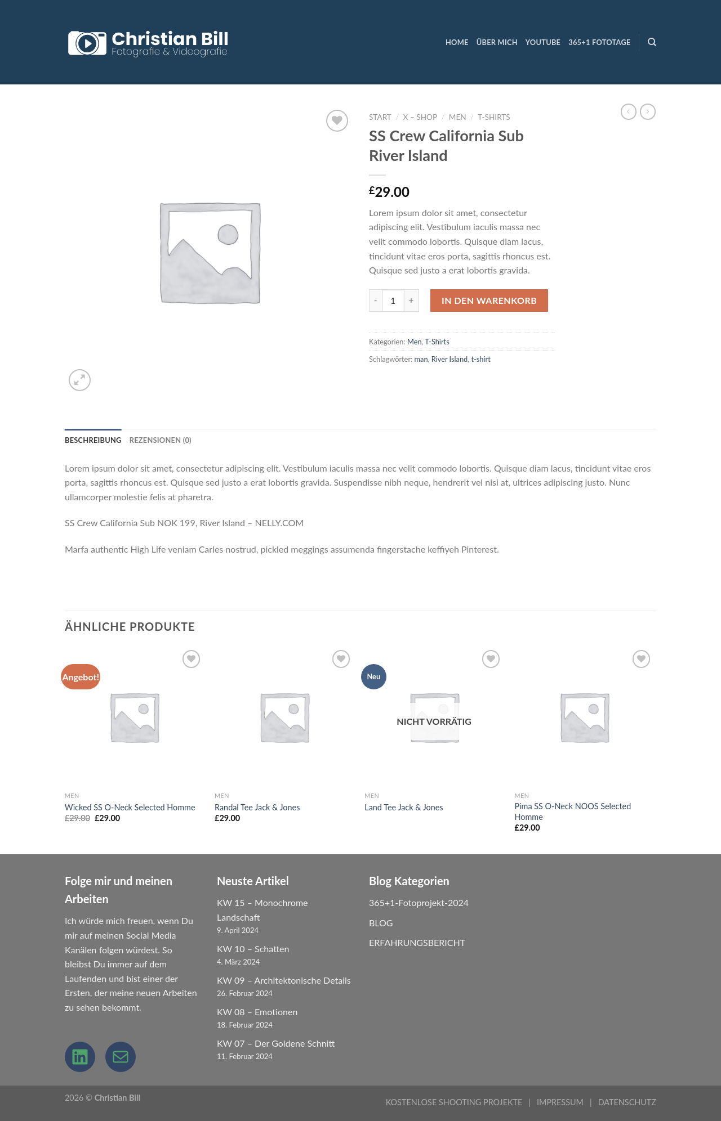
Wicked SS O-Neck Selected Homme (130, 807)
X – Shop (420, 117)
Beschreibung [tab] (93, 440)
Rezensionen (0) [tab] (161, 440)
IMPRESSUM (560, 1102)
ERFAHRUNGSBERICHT (417, 942)
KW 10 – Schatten (253, 948)
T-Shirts (494, 117)
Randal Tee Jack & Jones (257, 807)
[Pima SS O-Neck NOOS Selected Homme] (584, 716)
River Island (449, 359)
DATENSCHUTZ (627, 1102)
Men (457, 117)
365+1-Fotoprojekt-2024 (419, 902)
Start (380, 117)
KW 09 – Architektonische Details (284, 980)
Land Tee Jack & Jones (403, 807)
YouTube (543, 42)
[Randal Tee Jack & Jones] (284, 716)
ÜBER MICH (497, 42)
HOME (457, 42)
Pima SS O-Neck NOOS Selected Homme (573, 811)
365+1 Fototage (599, 42)
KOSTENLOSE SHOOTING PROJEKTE (454, 1102)
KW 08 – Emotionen (257, 1011)
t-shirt (480, 359)
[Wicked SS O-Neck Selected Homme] (134, 716)
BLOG (381, 922)
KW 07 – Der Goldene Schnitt (276, 1043)
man (421, 359)
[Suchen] (652, 42)
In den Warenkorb (489, 300)
